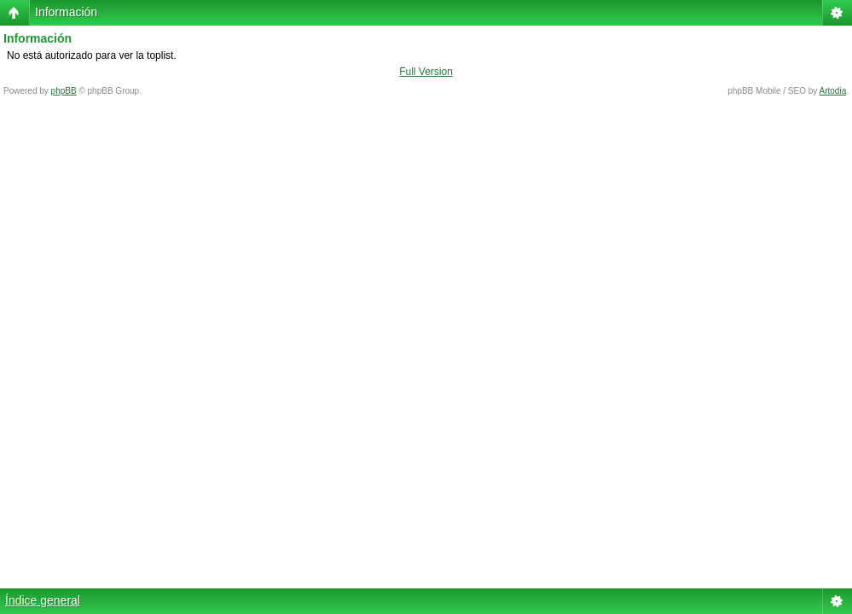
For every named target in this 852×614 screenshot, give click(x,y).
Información (66, 12)
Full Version (426, 72)
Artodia (833, 91)
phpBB (64, 91)
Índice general (42, 600)
